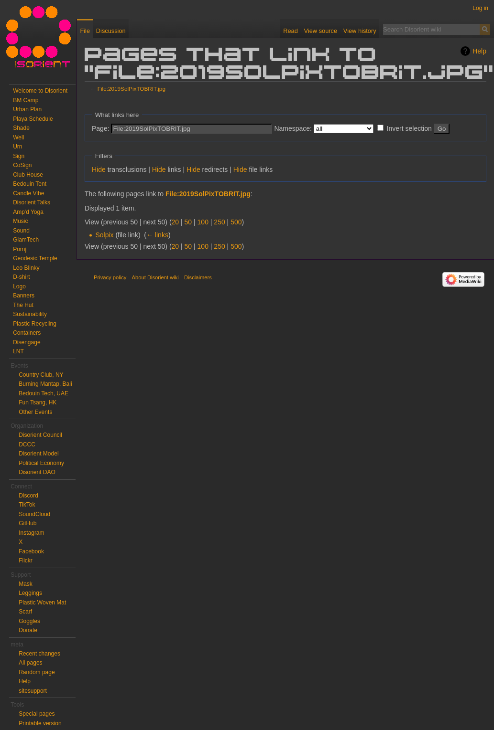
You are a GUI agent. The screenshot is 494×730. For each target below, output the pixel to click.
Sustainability (30, 314)
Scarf (25, 611)
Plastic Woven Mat (42, 602)
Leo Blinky (26, 267)
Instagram (31, 532)
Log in (480, 8)
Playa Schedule (33, 119)
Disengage (26, 342)
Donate (28, 630)
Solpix (104, 235)
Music (20, 221)
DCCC (27, 444)
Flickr (26, 560)
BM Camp (25, 100)
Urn (17, 146)
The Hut (23, 305)
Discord (28, 495)
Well (18, 137)
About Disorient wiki (155, 277)
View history (359, 30)
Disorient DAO (37, 472)
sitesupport (33, 691)
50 (188, 222)
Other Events (35, 412)
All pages (30, 662)
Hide (99, 169)
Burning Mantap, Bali (45, 384)
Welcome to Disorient (40, 90)
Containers (27, 332)
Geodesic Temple (35, 258)
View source (320, 30)
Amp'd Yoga (28, 212)
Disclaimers (198, 277)
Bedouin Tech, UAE (43, 393)
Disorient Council (40, 435)
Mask (26, 584)
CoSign (22, 165)
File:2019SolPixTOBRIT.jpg (131, 88)
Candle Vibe (28, 193)
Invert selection (409, 128)
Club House (28, 174)
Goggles (29, 621)
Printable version (40, 723)
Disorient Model (38, 453)
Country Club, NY (41, 374)
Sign (18, 156)
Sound (21, 230)
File (85, 30)
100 (203, 222)
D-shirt (21, 277)
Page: (101, 128)
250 (219, 222)
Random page (37, 672)
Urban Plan (27, 109)
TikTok (27, 504)
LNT (18, 351)
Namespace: (293, 128)
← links (157, 235)
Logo (19, 286)
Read (290, 30)
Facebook (31, 551)
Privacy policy (110, 277)
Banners (23, 295)
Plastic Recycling (34, 323)
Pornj (19, 249)
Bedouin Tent (29, 183)
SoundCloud (34, 514)
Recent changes (39, 653)
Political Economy (41, 463)
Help (479, 51)
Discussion (111, 30)
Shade (21, 128)
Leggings (30, 593)
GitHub (27, 523)
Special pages (37, 713)
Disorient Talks (31, 202)
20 (175, 222)
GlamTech (26, 239)
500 (236, 222)
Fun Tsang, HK (37, 402)
